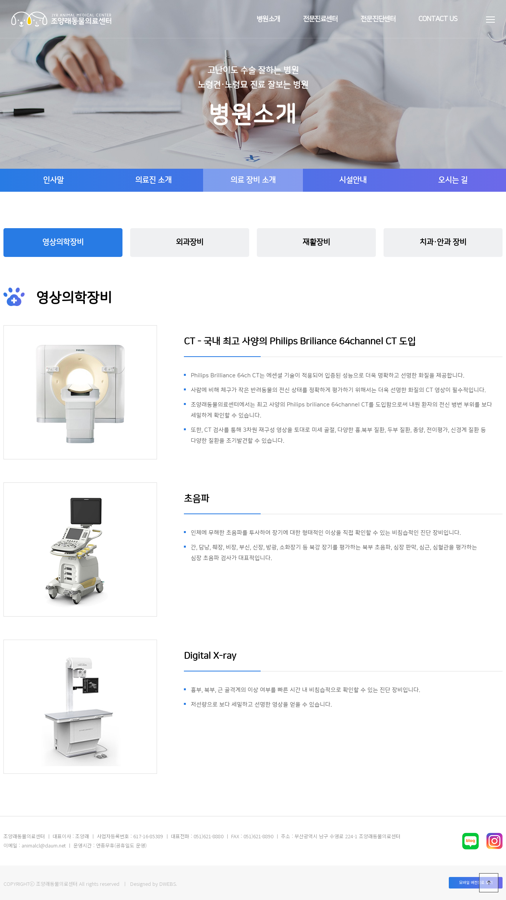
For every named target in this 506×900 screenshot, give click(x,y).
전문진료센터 (320, 19)
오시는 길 (453, 180)
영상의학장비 (63, 242)
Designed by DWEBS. (153, 883)
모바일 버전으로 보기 (476, 882)
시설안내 (353, 180)
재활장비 (316, 242)
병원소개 (267, 19)
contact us (437, 19)
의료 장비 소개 (253, 180)
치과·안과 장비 (443, 242)
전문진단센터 (377, 19)
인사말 (53, 180)
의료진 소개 (153, 180)
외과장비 (189, 242)
